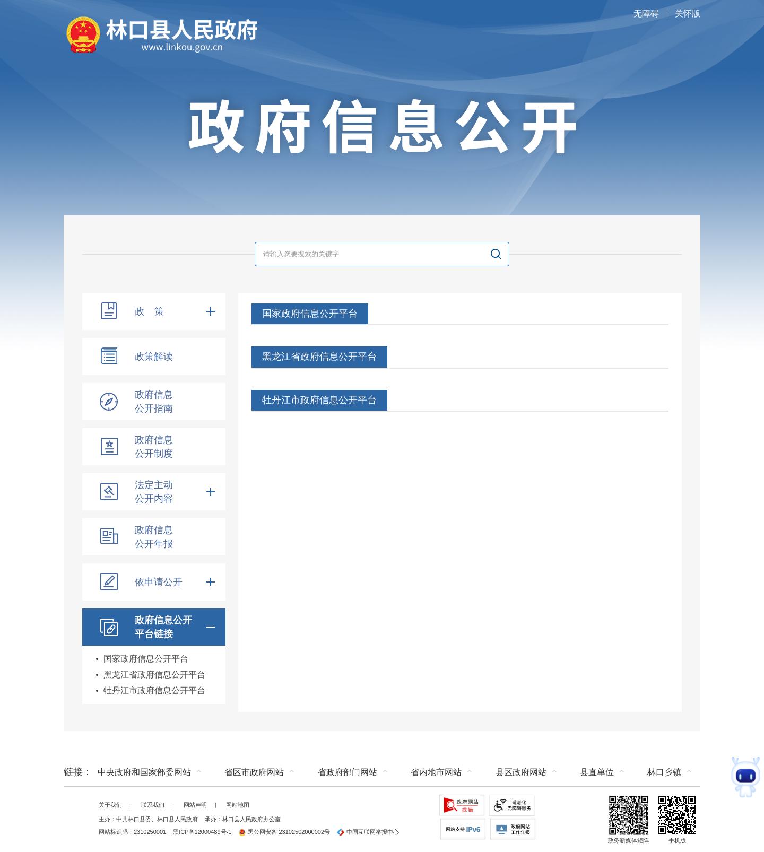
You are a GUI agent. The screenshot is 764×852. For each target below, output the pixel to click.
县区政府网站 (521, 772)
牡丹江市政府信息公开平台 (154, 690)
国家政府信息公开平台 (145, 658)
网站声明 (195, 805)
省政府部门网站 (347, 772)
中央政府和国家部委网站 (144, 772)
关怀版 (687, 13)
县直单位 (597, 772)
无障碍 (646, 13)
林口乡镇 (664, 772)
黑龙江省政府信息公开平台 (154, 674)
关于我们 (110, 805)
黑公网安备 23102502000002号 (284, 832)
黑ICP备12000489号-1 (202, 832)
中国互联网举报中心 (368, 832)
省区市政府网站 (254, 772)
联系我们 (152, 805)
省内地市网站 (436, 772)
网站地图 (237, 805)
